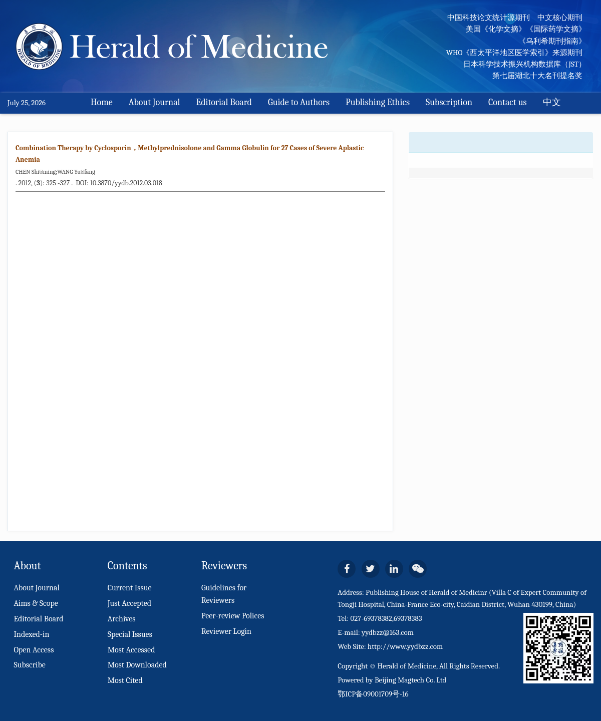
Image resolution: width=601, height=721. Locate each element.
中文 (552, 102)
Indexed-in (31, 634)
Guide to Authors (299, 102)
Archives (122, 618)
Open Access (34, 649)
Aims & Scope (36, 603)
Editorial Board (224, 102)
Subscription (449, 102)
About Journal (154, 102)
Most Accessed (131, 649)
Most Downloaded (137, 664)
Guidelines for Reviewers (224, 594)
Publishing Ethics (378, 102)
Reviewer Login (226, 631)
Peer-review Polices (232, 615)
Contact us (507, 102)
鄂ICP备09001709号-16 (373, 693)
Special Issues (130, 634)
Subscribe (29, 664)
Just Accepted (129, 603)
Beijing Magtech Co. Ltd (411, 679)
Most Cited (125, 680)
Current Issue (130, 587)
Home (102, 102)
